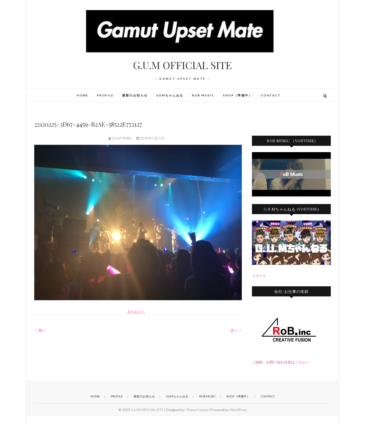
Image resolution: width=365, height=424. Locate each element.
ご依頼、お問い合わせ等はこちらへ (280, 362)
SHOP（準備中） (237, 95)
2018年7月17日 (150, 138)
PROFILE (105, 95)
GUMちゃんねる (170, 95)
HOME (82, 95)
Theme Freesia (197, 410)
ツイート (259, 275)
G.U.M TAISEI (120, 138)
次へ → (236, 330)
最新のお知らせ (135, 95)
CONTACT (271, 95)
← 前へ (40, 330)
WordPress (238, 410)
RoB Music (203, 95)
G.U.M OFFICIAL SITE (182, 65)
